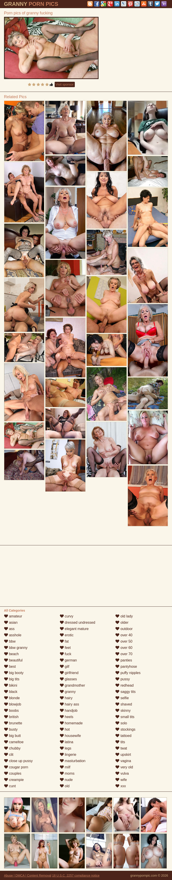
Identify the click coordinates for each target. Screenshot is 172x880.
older (121, 622)
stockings (125, 729)
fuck (65, 654)
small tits (124, 717)
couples (13, 773)
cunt (10, 786)
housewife (70, 736)
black (10, 692)
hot (65, 729)
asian (11, 622)
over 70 (123, 654)
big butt (12, 736)
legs (65, 748)
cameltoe (14, 742)
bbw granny (16, 648)
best (10, 666)
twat (121, 748)
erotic (67, 635)
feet (65, 648)
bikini (10, 685)
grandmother (72, 685)
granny (68, 692)
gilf (64, 666)
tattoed (123, 736)
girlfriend (69, 673)
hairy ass (69, 704)
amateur (13, 616)
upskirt (123, 754)
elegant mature (74, 629)
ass (9, 629)
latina (66, 742)
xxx (120, 786)
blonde (12, 698)
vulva (122, 773)
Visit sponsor (65, 84)
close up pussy (18, 761)
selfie (122, 698)
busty (11, 729)
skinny (123, 710)
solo (121, 723)
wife (121, 780)
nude (66, 780)
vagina (123, 761)
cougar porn (16, 767)
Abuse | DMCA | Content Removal (27, 875)
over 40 (123, 635)
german (68, 660)
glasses (68, 679)
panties (123, 660)
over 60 (123, 648)
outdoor (124, 629)
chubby (12, 748)
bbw (10, 641)
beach (11, 654)
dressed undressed (77, 622)
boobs (11, 710)
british (11, 717)
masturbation (73, 761)
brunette (13, 723)
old (65, 786)
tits (120, 742)
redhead (124, 685)
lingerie (68, 754)
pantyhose (126, 666)
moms (67, 773)
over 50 (123, 641)
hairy (66, 698)
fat (64, 641)
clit (8, 754)
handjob (68, 710)
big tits (11, 679)
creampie (14, 780)
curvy (66, 616)
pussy (122, 679)
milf (65, 767)
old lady (124, 616)
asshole (13, 635)
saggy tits (125, 692)
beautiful (13, 660)
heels (66, 717)
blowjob (12, 704)
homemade (71, 723)
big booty (14, 673)
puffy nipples (127, 673)
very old (124, 767)
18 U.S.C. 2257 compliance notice (76, 875)
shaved (123, 704)
